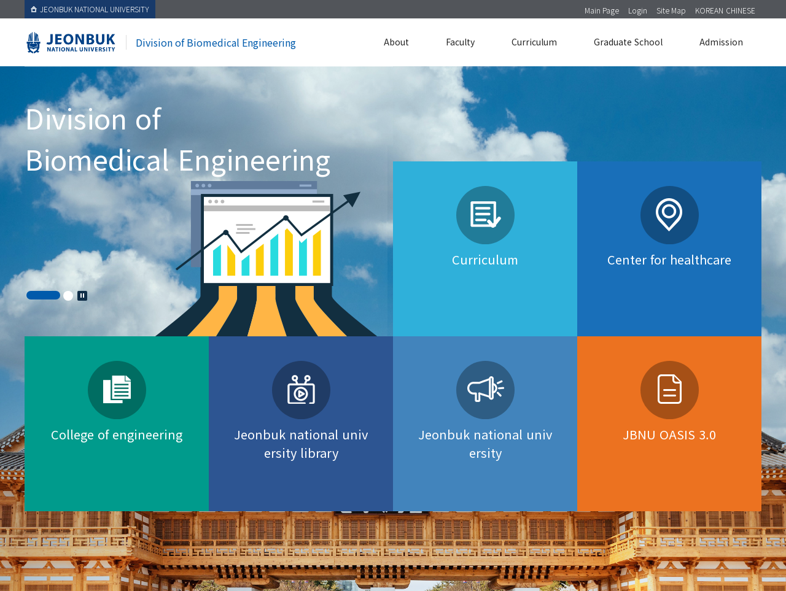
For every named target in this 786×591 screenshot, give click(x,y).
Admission (721, 42)
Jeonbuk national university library (301, 443)
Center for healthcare (669, 259)
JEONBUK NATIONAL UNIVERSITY (90, 9)
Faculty (460, 42)
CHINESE (740, 10)
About (396, 42)
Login (637, 10)
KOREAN (709, 10)
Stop (82, 296)
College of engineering (116, 434)
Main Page (602, 10)
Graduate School (628, 42)
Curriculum (534, 42)
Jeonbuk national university (485, 443)
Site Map (671, 10)
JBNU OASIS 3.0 (669, 434)
